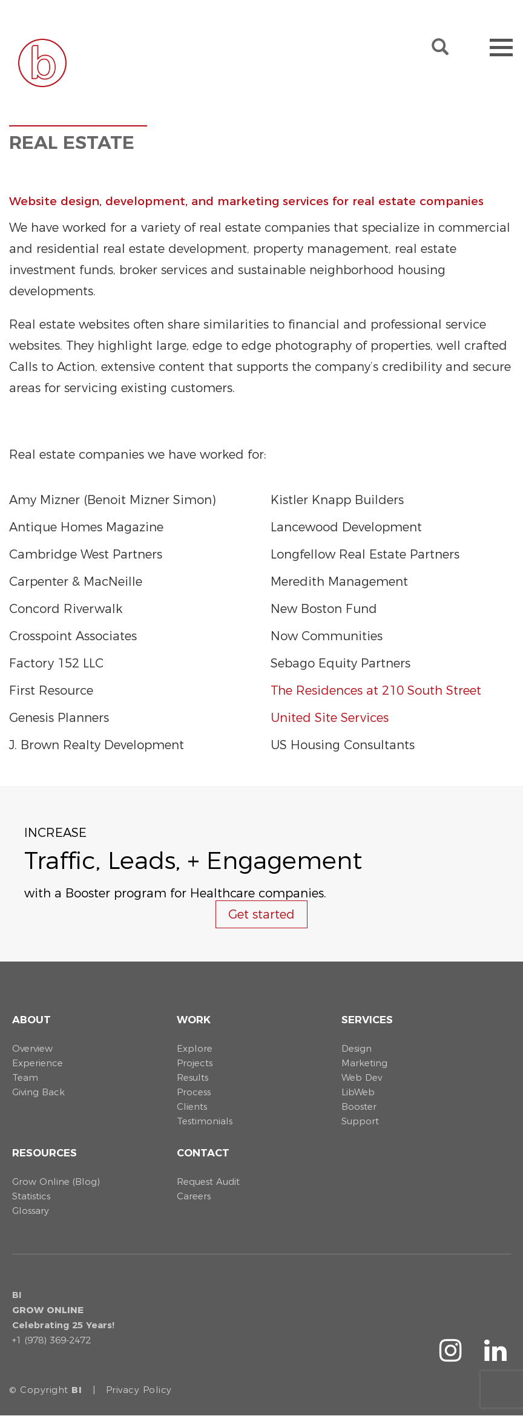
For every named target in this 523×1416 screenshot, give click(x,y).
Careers (194, 1196)
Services (367, 1020)
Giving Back (38, 1092)
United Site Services (330, 717)
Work (194, 1020)
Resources (44, 1153)
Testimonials (204, 1121)
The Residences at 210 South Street (376, 690)
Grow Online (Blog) (56, 1181)
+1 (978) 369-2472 (51, 1340)
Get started (261, 914)
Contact (203, 1153)
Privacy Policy (139, 1389)
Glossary (30, 1210)
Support (360, 1121)
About (31, 1020)
